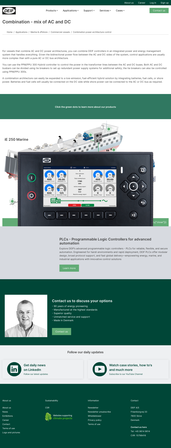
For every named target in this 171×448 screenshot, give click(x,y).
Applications (70, 10)
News (5, 411)
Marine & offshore (39, 32)
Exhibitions (7, 416)
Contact (6, 424)
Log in (153, 2)
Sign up (165, 2)
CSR (47, 407)
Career (141, 2)
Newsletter (93, 407)
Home (9, 32)
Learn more (69, 268)
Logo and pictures (11, 432)
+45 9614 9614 (142, 431)
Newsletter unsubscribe (99, 411)
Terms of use (8, 428)
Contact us (159, 10)
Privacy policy (95, 420)
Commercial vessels (60, 32)
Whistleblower (94, 416)
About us (129, 2)
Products (51, 10)
